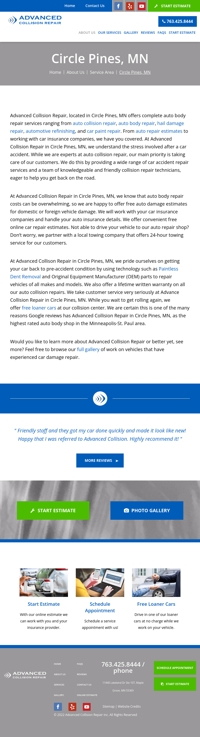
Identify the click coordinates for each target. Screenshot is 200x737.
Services (59, 684)
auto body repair (136, 123)
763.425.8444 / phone (123, 667)
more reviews (101, 460)
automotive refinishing (50, 131)
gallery (59, 695)
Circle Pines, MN (135, 72)
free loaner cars (39, 308)
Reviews (148, 32)
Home (70, 5)
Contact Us (94, 5)
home (57, 664)
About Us (87, 32)
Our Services (109, 32)
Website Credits (129, 706)
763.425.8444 (177, 21)
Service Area (102, 72)
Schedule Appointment (175, 668)
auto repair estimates (159, 131)
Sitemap (109, 706)
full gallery (88, 349)
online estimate (87, 695)
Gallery (131, 32)
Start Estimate (172, 5)
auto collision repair (94, 123)
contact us (84, 684)
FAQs (162, 32)
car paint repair (104, 131)
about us (60, 674)
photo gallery (147, 510)
